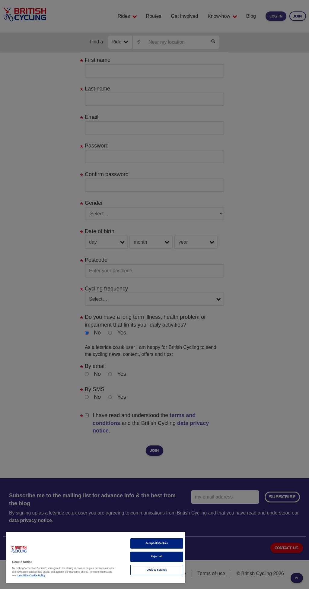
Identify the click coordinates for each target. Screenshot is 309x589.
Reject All (156, 556)
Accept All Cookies (156, 543)
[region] (95, 557)
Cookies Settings (157, 569)
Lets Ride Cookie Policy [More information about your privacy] (31, 575)
